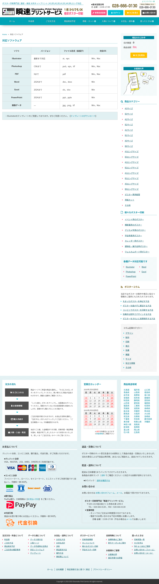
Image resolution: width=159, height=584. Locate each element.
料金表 (31, 21)
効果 (127, 350)
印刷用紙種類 (87, 539)
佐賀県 (147, 405)
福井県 (137, 389)
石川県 (126, 432)
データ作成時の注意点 (39, 546)
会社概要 (60, 569)
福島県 (126, 405)
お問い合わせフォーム (105, 492)
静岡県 (137, 400)
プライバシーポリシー (102, 569)
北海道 (126, 389)
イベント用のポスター (134, 219)
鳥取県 (137, 424)
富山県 (126, 429)
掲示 (127, 346)
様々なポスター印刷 (90, 546)
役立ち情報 (130, 363)
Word (144, 267)
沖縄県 (147, 421)
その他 (128, 367)
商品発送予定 (70, 21)
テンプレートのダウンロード (83, 115)
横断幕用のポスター (133, 225)
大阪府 (137, 413)
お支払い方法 (33, 499)
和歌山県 (138, 421)
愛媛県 (147, 397)
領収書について (62, 556)
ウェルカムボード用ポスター (137, 251)
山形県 (126, 403)
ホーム (12, 21)
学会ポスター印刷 (89, 549)
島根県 (137, 427)
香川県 (147, 395)
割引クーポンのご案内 (117, 542)
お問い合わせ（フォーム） (144, 549)
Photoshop (131, 271)
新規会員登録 (98, 12)
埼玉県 (126, 416)
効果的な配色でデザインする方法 (137, 314)
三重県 (137, 405)
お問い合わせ (149, 12)
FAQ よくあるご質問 (142, 546)
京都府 (137, 411)
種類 (127, 354)
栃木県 (126, 411)
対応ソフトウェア (37, 549)
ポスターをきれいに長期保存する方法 (139, 318)
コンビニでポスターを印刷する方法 (138, 310)
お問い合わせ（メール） (143, 553)
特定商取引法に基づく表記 (78, 569)
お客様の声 (112, 554)
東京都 (126, 421)
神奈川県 (127, 424)
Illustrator (130, 267)
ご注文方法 (50, 21)
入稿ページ (34, 542)
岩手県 (126, 395)
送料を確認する (103, 480)
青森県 (126, 392)
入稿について (108, 21)
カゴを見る (132, 12)
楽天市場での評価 (115, 557)
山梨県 (137, 392)
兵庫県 (137, 416)
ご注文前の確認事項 (12, 549)
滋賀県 (137, 408)
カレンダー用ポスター (134, 241)
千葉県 (126, 418)
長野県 (137, 395)
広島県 (137, 432)
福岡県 (147, 403)
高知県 (147, 400)
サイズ (128, 358)
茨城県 (126, 408)
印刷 (127, 341)
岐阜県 (137, 397)
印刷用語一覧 (139, 539)
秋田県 (126, 400)
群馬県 (126, 413)
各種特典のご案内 (115, 539)
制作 (127, 337)
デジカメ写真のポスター (135, 230)
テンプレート (35, 553)
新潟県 (126, 427)
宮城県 (126, 397)
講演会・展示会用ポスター (136, 246)
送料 (103, 475)
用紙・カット (89, 21)
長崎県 (147, 408)
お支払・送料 (127, 21)
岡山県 (137, 429)
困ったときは (147, 21)
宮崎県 (147, 416)
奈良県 (137, 418)
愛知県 (137, 403)
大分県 (147, 413)
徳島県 (147, 392)
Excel (144, 271)
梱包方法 (59, 553)
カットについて (88, 542)
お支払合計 (60, 542)
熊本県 (147, 411)
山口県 (147, 389)
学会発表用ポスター (133, 235)
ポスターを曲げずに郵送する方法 (137, 305)
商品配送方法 (61, 549)
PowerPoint (131, 276)
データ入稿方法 (36, 539)
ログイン (115, 12)
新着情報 (99, 433)
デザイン (129, 333)
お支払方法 (60, 539)
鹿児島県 (148, 418)
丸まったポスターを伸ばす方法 (136, 301)
